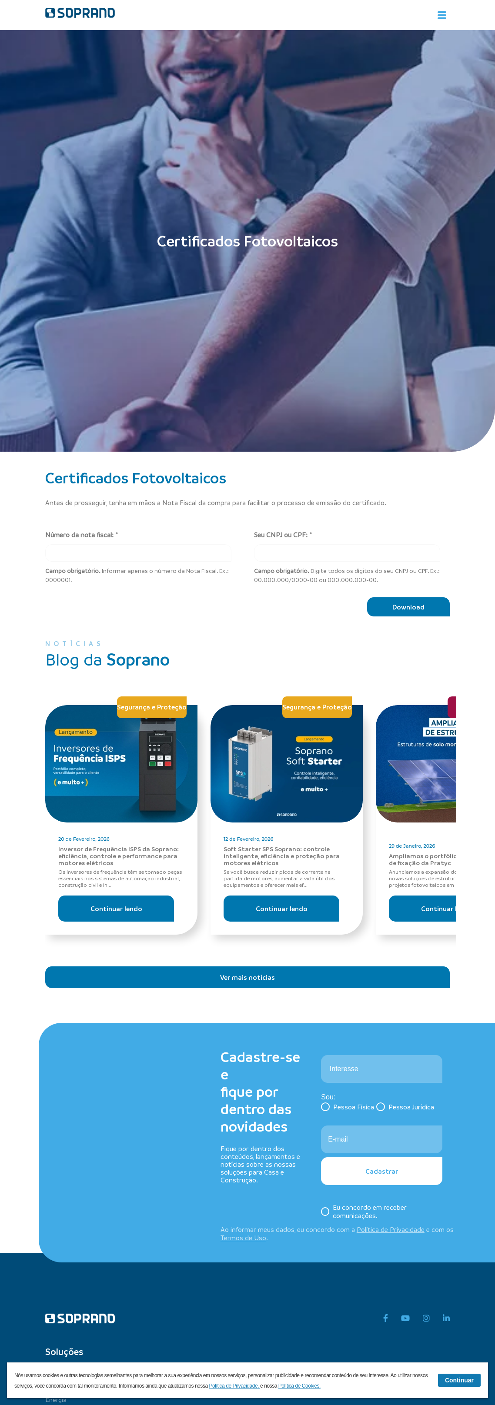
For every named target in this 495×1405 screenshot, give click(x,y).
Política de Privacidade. (235, 1386)
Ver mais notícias (247, 977)
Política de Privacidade (391, 1229)
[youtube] (405, 1318)
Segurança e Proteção (152, 706)
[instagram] (426, 1318)
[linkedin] (446, 1318)
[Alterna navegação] (442, 15)
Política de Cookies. (299, 1386)
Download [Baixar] (408, 607)
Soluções (64, 1351)
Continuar (459, 1380)
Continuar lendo (116, 908)
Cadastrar (381, 1171)
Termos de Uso (243, 1237)
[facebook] (385, 1318)
